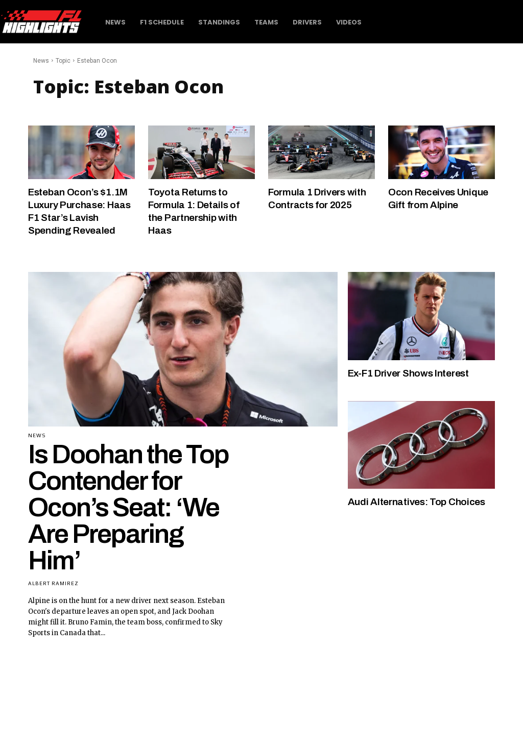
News (41, 60)
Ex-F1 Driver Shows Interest (413, 371)
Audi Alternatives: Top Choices (418, 499)
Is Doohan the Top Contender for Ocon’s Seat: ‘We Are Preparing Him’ (128, 505)
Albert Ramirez (53, 581)
